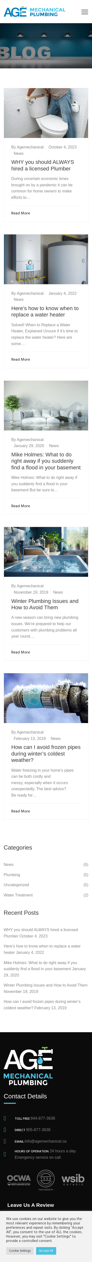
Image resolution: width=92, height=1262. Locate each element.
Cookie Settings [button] (20, 1250)
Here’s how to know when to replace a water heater (45, 311)
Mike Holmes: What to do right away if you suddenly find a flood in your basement (46, 461)
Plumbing (12, 875)
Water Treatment (18, 895)
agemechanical (30, 147)
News (19, 153)
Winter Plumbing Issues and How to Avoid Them (45, 604)
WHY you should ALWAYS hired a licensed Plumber (42, 165)
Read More (21, 213)
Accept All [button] (46, 1250)
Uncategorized (16, 885)
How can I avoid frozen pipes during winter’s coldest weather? (46, 753)
